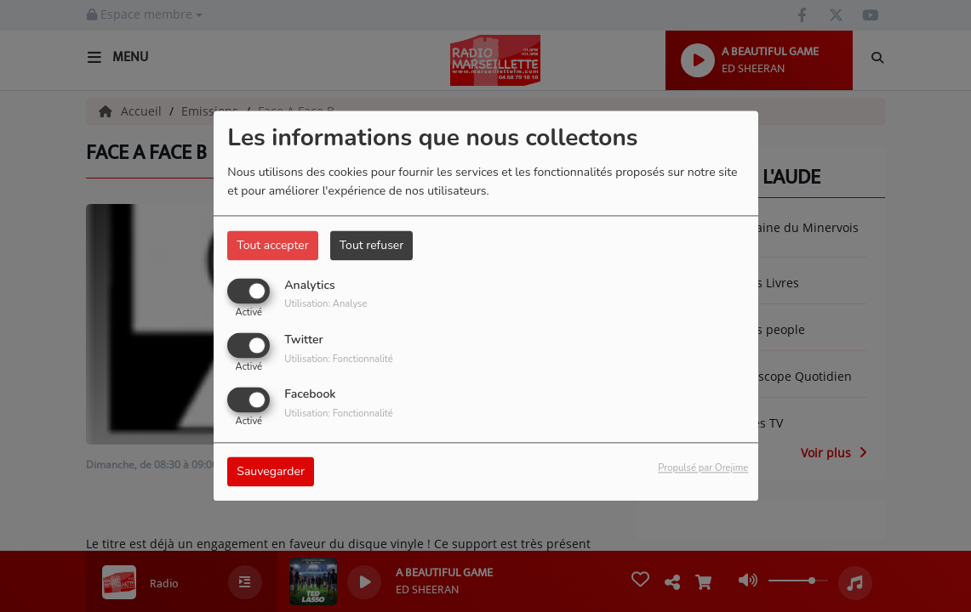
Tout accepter (272, 245)
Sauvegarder (271, 472)
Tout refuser (372, 245)
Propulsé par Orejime (703, 468)
